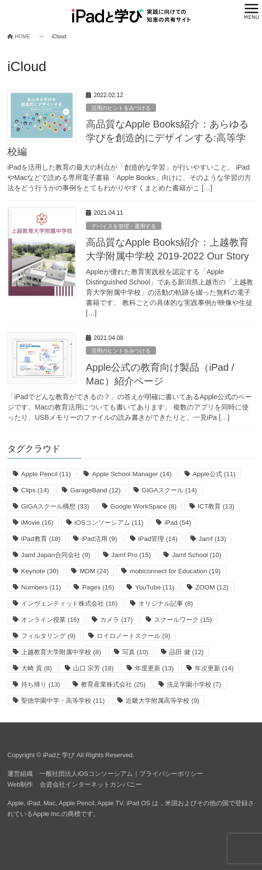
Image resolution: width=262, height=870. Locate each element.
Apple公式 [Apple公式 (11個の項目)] (214, 474)
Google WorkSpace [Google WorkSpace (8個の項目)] (143, 506)
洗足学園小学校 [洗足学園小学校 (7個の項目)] (194, 684)
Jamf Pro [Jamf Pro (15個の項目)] (131, 555)
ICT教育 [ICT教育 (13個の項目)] (216, 506)
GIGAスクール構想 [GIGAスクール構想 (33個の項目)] (55, 506)
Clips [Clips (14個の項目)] (35, 490)
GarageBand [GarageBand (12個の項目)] (95, 490)
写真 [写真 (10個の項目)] (135, 652)
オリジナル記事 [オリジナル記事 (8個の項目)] (165, 603)
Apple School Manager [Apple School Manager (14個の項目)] (131, 474)
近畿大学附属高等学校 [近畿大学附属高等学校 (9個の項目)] (162, 700)
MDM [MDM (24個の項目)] (93, 571)
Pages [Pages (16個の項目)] (98, 587)
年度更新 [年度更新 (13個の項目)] (154, 668)
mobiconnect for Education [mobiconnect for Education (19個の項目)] (175, 571)
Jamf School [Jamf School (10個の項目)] (196, 555)
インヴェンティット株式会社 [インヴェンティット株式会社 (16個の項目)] (69, 603)
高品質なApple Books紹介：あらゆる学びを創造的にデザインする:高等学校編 (128, 138)
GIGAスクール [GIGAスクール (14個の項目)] (169, 490)
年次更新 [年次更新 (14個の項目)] (214, 668)
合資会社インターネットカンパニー (91, 784)
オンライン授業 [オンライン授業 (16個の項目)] (50, 619)
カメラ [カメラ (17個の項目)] (116, 619)
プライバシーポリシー (171, 773)
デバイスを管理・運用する (123, 226)
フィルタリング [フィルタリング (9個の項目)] (48, 636)
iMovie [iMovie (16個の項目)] (37, 522)
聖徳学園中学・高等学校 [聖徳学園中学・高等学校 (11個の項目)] (63, 700)
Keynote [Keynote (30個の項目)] (39, 571)
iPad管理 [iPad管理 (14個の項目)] (158, 538)
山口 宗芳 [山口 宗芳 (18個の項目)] (93, 668)
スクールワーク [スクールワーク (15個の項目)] (183, 619)
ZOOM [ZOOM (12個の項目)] (211, 587)
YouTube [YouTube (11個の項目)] (154, 587)
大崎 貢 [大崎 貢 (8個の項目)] (36, 668)
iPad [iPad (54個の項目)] (177, 522)
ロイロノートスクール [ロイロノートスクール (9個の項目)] (133, 636)
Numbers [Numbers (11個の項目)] (41, 587)
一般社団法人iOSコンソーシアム (86, 773)
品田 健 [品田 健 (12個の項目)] (186, 652)
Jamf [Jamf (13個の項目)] (212, 538)
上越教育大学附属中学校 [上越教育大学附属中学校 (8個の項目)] (61, 652)
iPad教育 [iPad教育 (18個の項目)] (40, 538)
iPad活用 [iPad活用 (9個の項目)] (99, 538)
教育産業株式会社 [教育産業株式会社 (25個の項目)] (113, 684)
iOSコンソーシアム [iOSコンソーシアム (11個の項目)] (109, 522)
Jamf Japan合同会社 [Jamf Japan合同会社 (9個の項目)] (55, 555)
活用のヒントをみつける (121, 108)
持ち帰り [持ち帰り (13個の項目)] (40, 684)
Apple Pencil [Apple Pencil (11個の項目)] (46, 474)
